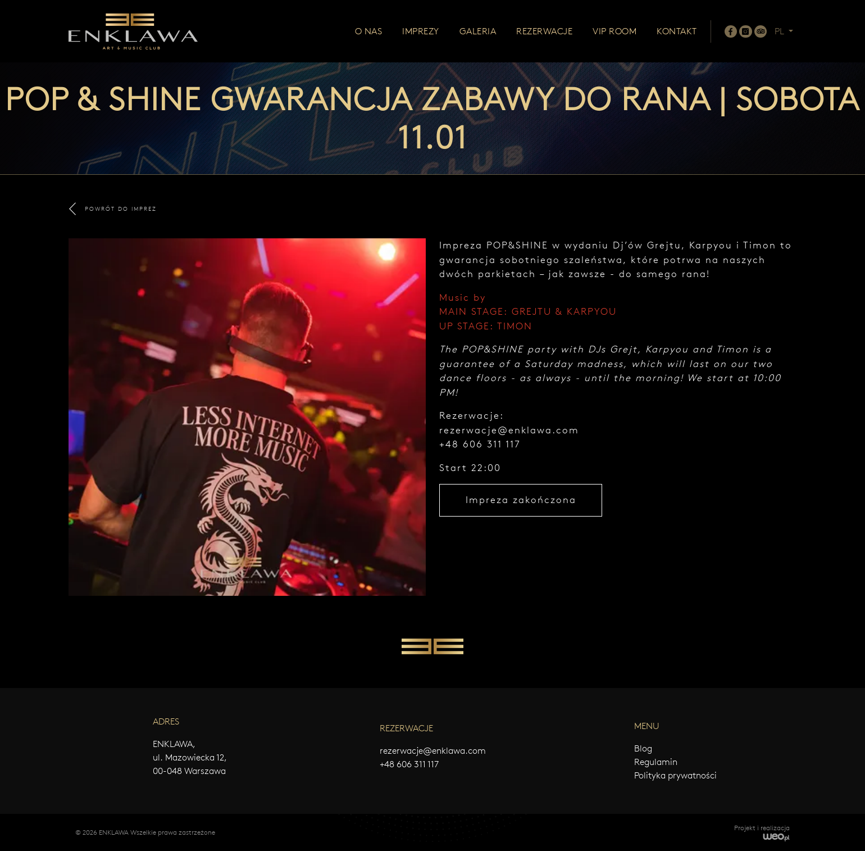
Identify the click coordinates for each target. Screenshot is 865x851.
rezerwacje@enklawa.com (509, 430)
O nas (369, 31)
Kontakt (677, 31)
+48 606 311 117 (409, 764)
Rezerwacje (544, 31)
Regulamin (655, 762)
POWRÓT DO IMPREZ (113, 208)
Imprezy (420, 31)
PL (780, 31)
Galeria (478, 31)
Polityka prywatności (675, 775)
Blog (643, 748)
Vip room (614, 31)
